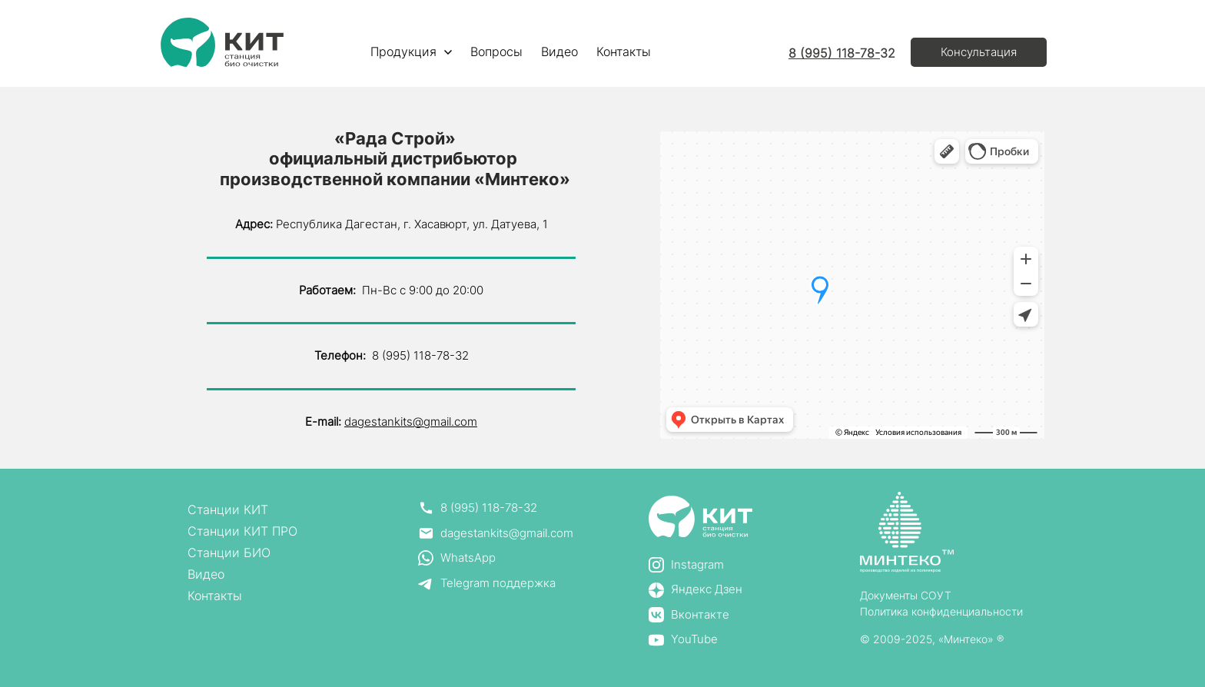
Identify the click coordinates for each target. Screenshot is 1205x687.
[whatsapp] (495, 558)
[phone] (495, 508)
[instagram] (695, 565)
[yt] (695, 640)
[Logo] (222, 42)
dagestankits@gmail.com (410, 421)
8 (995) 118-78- (834, 53)
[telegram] (495, 583)
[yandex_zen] (695, 590)
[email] (495, 534)
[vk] (695, 615)
